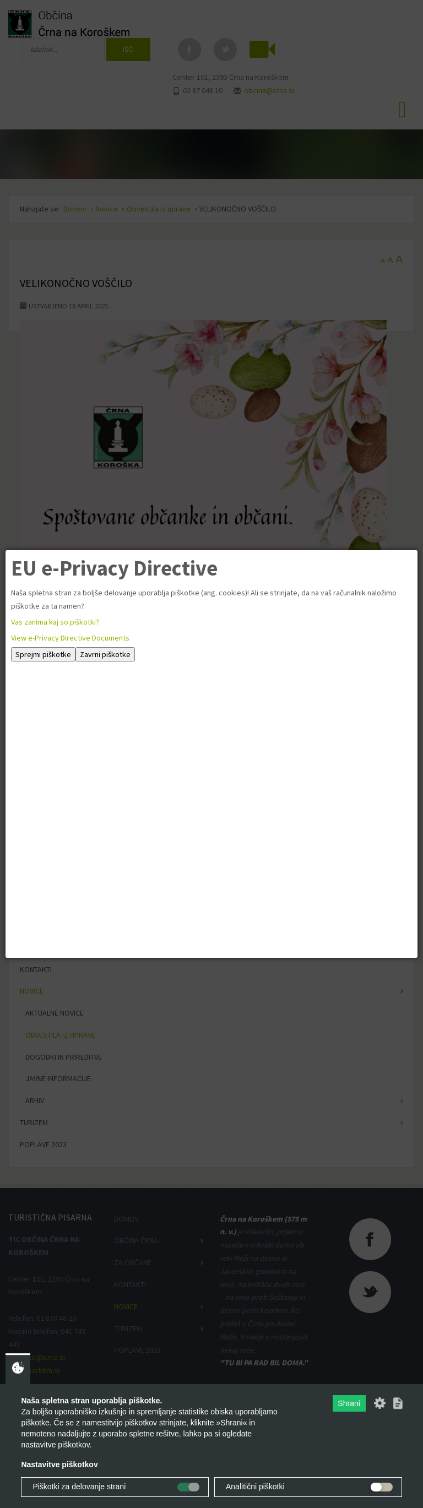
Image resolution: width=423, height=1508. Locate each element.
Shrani (349, 1403)
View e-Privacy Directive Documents (70, 638)
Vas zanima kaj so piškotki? (55, 622)
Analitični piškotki (255, 1486)
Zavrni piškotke (105, 654)
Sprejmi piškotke (43, 654)
